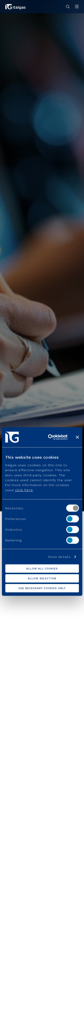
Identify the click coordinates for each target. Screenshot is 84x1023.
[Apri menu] (77, 7)
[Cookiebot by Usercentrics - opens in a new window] (50, 437)
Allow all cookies (42, 568)
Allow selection (42, 578)
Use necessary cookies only (42, 588)
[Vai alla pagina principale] (15, 6)
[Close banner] (77, 437)
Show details (59, 556)
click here (24, 490)
